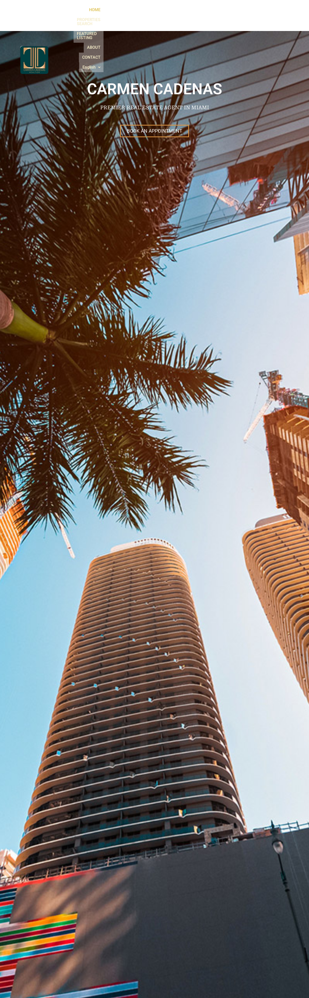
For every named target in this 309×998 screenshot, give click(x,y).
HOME (105, 17)
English (266, 17)
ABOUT (216, 17)
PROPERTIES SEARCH (138, 17)
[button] (266, 17)
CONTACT (240, 17)
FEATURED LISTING (184, 17)
